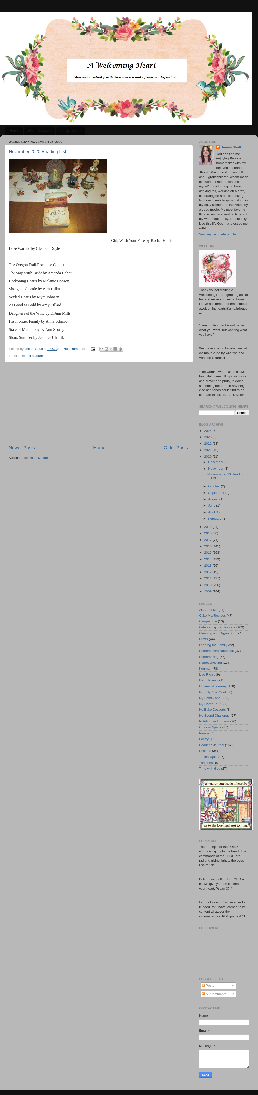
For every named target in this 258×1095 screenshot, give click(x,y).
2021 (208, 450)
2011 (208, 578)
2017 (208, 540)
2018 (208, 533)
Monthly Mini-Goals (213, 692)
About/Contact (39, 131)
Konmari (205, 668)
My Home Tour (210, 704)
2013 (208, 565)
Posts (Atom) (38, 458)
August (213, 499)
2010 (208, 585)
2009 (208, 591)
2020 (208, 456)
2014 (208, 559)
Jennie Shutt (231, 147)
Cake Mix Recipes (212, 615)
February (215, 518)
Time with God (209, 768)
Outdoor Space (210, 727)
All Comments (214, 994)
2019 (208, 527)
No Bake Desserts (212, 709)
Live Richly (207, 674)
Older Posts (176, 447)
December (216, 462)
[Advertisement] (98, 403)
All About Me (208, 610)
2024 (208, 430)
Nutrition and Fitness (214, 721)
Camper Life (208, 621)
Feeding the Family (213, 645)
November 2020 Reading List (37, 151)
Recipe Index (70, 131)
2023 (208, 437)
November (216, 468)
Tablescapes (208, 757)
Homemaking (209, 657)
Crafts (203, 639)
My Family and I (210, 698)
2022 (208, 443)
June (212, 505)
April (212, 512)
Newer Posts (22, 447)
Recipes (205, 751)
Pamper (205, 733)
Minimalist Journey (213, 686)
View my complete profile (217, 234)
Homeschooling (210, 662)
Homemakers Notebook (216, 651)
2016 (208, 546)
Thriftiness (206, 762)
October (214, 486)
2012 (208, 572)
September (216, 493)
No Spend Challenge (214, 715)
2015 (208, 552)
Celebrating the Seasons (217, 627)
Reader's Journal (32, 356)
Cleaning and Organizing (217, 633)
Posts (208, 985)
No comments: (75, 349)
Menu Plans (207, 680)
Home (14, 131)
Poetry (204, 739)
